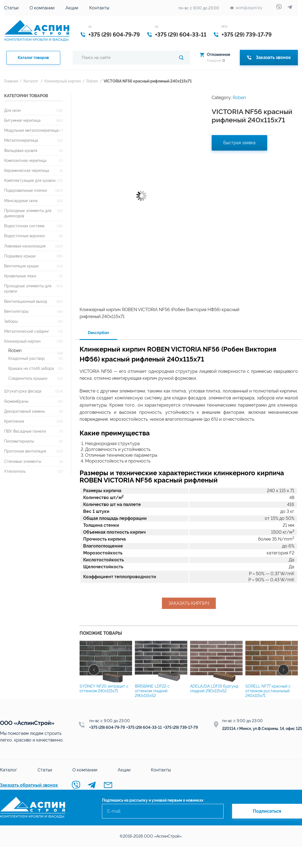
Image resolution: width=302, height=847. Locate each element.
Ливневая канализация (25, 246)
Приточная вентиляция (25, 451)
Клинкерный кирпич (62, 81)
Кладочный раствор (26, 358)
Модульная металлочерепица (31, 130)
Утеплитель (14, 471)
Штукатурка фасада (22, 391)
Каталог (30, 81)
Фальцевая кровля (20, 150)
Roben (92, 81)
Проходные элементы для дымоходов (27, 213)
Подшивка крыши (19, 256)
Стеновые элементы (22, 461)
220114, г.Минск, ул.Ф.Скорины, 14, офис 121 (262, 728)
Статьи (11, 8)
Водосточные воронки (24, 235)
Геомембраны (16, 401)
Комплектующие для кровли (30, 180)
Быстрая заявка (239, 142)
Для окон (12, 110)
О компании (42, 8)
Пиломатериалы (19, 441)
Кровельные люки (20, 275)
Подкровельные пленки (25, 190)
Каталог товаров (33, 57)
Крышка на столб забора (31, 368)
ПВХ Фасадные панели (25, 431)
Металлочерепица (21, 140)
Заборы (11, 321)
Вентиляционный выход (25, 301)
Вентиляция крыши (21, 266)
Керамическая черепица (26, 170)
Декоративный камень (24, 411)
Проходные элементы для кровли (27, 288)
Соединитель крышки (27, 378)
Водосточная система (24, 225)
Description (98, 332)
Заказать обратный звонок (29, 785)
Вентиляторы (16, 311)
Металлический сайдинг (26, 331)
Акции (71, 8)
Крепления (14, 421)
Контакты (99, 8)
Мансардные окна (21, 200)
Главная (11, 81)
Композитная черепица (25, 160)
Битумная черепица (22, 120)
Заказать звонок (269, 57)
